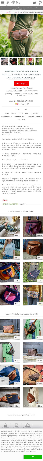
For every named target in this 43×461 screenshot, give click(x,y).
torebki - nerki (28, 211)
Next (39, 34)
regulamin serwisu (16, 428)
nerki (25, 109)
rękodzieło (34, 113)
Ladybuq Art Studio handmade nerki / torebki (22, 314)
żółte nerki (21, 119)
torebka (14, 113)
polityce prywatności (29, 451)
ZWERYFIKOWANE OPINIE (14, 204)
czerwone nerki (20, 116)
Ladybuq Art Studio (14, 91)
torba (21, 113)
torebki (17, 109)
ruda (27, 113)
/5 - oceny (20, 104)
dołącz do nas (27, 428)
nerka (7, 113)
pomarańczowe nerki (35, 116)
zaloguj (40, 5)
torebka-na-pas (6, 116)
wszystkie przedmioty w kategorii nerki (21, 415)
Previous (3, 34)
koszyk (34, 5)
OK (33, 457)
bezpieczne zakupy (5, 428)
